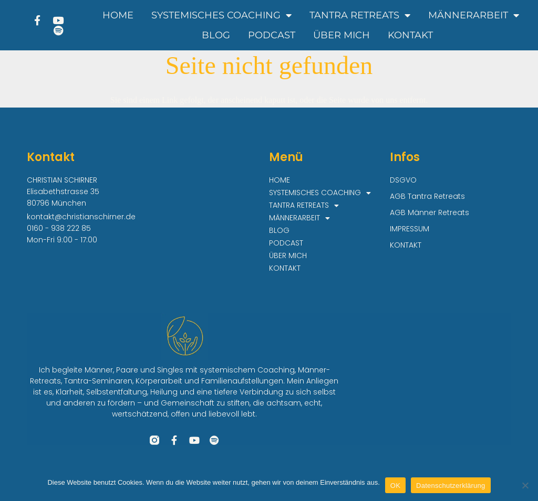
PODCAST (271, 35)
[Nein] (525, 485)
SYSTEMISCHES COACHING (221, 15)
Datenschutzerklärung (450, 485)
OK (395, 485)
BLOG (216, 35)
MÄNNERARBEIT (473, 15)
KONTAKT (410, 35)
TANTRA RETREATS (359, 15)
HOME (117, 15)
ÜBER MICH (341, 35)
